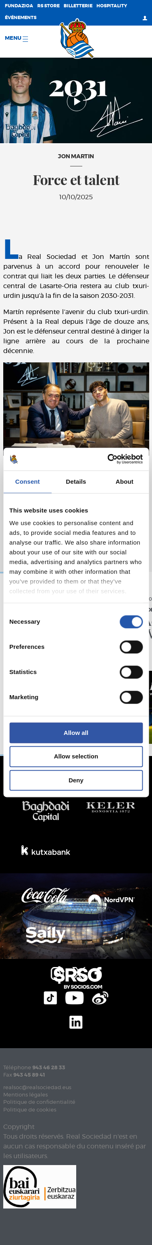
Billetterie (78, 6)
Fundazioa (19, 6)
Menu (16, 39)
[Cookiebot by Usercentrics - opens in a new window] (108, 459)
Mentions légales (25, 1095)
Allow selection (76, 756)
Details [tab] (76, 481)
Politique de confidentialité (39, 1102)
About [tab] (124, 481)
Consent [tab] (27, 481)
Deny (76, 780)
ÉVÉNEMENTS (20, 17)
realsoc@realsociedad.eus (37, 1087)
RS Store (48, 6)
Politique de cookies (29, 1110)
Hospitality (111, 6)
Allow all (76, 732)
